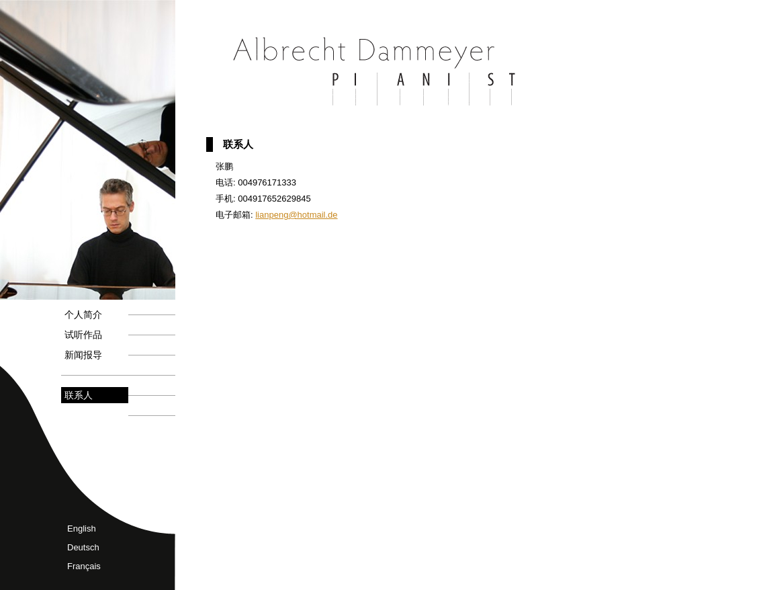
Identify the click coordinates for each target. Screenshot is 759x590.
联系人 (78, 395)
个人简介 (83, 314)
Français (84, 566)
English (81, 528)
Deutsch (83, 547)
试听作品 (83, 334)
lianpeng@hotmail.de (296, 215)
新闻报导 (83, 354)
